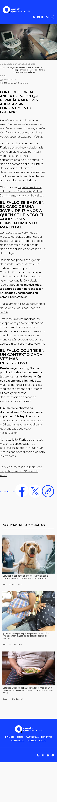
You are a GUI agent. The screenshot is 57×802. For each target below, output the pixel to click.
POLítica (31, 741)
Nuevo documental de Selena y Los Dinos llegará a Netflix (22, 308)
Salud (9, 68)
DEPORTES (46, 737)
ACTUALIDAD (17, 741)
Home (2, 68)
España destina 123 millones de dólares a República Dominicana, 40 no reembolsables (22, 191)
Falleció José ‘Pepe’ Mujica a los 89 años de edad (21, 471)
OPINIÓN (9, 737)
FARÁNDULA (32, 737)
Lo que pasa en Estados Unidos (17, 64)
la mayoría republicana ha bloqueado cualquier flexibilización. (21, 428)
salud (42, 741)
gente (19, 737)
